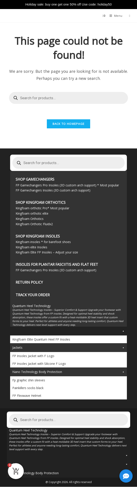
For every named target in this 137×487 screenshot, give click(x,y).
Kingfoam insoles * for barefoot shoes (43, 242)
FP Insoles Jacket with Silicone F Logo (39, 364)
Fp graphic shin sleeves (28, 380)
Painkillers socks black (28, 388)
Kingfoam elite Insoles (31, 247)
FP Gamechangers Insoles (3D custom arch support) (53, 190)
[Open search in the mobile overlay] (128, 15)
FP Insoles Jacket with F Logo (33, 356)
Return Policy (29, 282)
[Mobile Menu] (114, 16)
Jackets (68, 347)
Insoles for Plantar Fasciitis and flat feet (57, 264)
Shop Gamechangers (35, 179)
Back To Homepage (69, 124)
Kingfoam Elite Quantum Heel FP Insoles (41, 339)
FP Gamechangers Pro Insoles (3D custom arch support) (56, 270)
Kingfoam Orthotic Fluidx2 (34, 224)
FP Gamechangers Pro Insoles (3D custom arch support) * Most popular (67, 185)
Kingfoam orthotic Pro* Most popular (42, 208)
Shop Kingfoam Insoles (38, 236)
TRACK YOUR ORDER (33, 294)
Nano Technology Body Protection (68, 372)
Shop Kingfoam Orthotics (41, 202)
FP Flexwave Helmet (26, 396)
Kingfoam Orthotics (30, 219)
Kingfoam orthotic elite (32, 213)
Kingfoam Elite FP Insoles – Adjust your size (47, 252)
